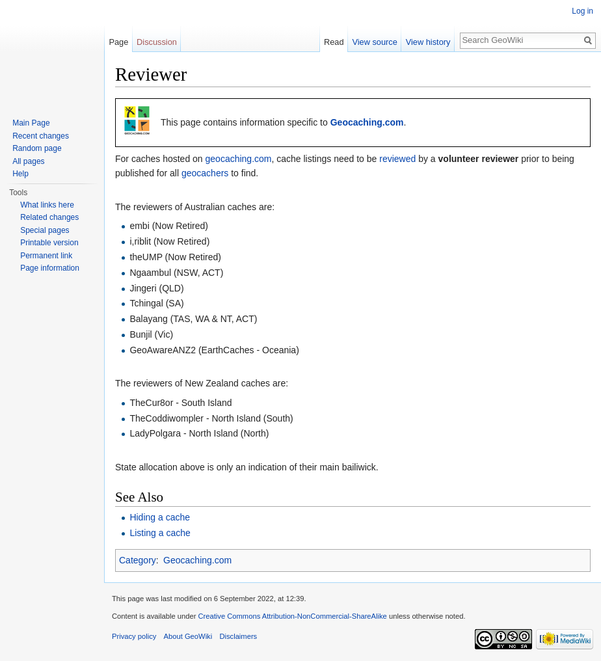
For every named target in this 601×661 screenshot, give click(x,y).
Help (20, 173)
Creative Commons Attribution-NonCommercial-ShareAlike (292, 616)
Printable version (49, 242)
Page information (49, 268)
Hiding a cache (159, 517)
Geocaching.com (367, 122)
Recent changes (40, 136)
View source (374, 42)
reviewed (397, 159)
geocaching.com (239, 159)
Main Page (30, 123)
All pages (28, 161)
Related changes (49, 217)
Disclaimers (238, 636)
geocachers (204, 173)
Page (118, 42)
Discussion (157, 42)
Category (137, 560)
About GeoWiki (188, 636)
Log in (582, 11)
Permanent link (46, 255)
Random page (36, 148)
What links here (47, 204)
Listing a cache (159, 533)
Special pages (44, 230)
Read (334, 42)
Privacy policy (134, 636)
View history (428, 42)
